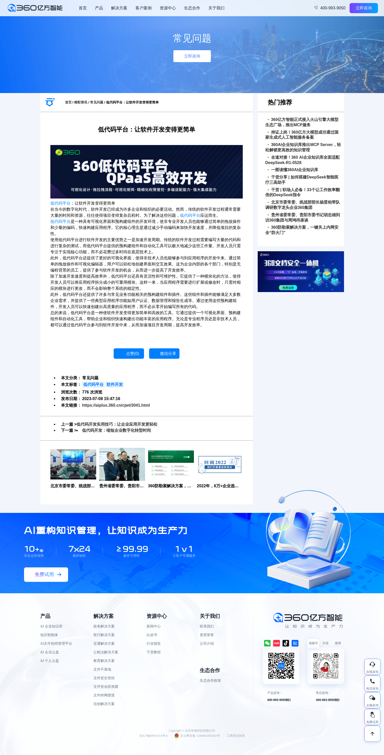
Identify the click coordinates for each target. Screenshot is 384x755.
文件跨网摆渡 (104, 695)
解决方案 (119, 8)
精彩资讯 (80, 102)
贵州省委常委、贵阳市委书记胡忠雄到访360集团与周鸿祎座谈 (302, 217)
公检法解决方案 (105, 652)
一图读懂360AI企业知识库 (293, 170)
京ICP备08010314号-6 (153, 736)
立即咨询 (364, 8)
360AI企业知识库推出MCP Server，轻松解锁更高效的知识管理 (303, 147)
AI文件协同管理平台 (56, 643)
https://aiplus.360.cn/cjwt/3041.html (116, 405)
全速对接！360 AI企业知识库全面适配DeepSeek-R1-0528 (302, 160)
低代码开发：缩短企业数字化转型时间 (116, 430)
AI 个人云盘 (49, 661)
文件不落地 (102, 669)
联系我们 (207, 626)
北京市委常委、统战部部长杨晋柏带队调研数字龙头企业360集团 (302, 205)
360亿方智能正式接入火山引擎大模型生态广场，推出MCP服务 (302, 122)
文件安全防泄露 (105, 687)
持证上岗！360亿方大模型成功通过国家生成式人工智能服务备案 (302, 135)
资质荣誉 (207, 635)
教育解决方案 (104, 661)
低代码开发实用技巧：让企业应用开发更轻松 (116, 424)
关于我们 (216, 8)
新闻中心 (154, 626)
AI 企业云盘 (49, 652)
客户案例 (143, 8)
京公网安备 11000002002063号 (197, 735)
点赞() (132, 353)
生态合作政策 (210, 680)
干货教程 (154, 652)
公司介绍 (207, 643)
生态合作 (192, 8)
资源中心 (168, 8)
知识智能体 (49, 635)
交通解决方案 (104, 643)
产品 (99, 8)
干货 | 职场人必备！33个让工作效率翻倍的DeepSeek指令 (302, 192)
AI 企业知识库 (51, 626)
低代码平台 (60, 203)
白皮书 (152, 635)
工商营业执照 (236, 736)
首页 (83, 8)
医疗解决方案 (104, 635)
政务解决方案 (104, 626)
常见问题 (96, 102)
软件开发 (115, 384)
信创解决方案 (104, 704)
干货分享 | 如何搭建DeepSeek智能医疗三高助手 (301, 180)
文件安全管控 (104, 678)
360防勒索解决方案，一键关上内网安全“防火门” (302, 230)
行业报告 (154, 643)
